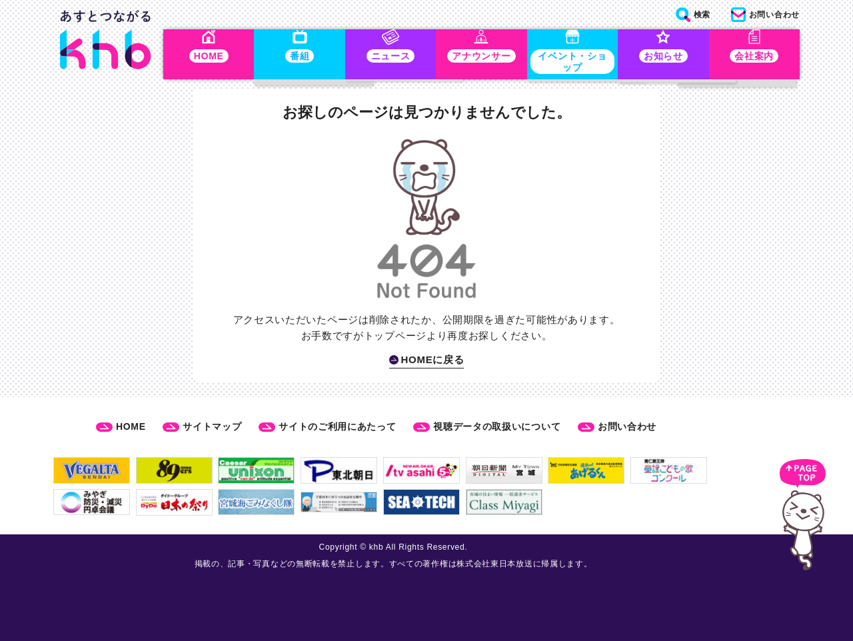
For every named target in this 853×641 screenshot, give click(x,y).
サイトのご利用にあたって (337, 426)
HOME (131, 426)
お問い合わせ (627, 426)
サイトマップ (212, 426)
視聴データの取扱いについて (496, 426)
